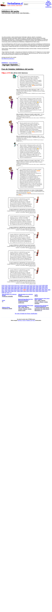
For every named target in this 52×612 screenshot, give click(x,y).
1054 (24, 291)
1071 (21, 289)
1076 (6, 289)
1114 (27, 285)
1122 (3, 285)
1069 (27, 289)
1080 (40, 288)
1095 (40, 287)
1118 (15, 285)
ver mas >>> (26, 302)
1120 (9, 285)
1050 (37, 291)
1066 (36, 289)
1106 (6, 287)
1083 (30, 288)
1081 (37, 288)
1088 (15, 288)
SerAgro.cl (20, 320)
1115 (24, 285)
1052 (30, 291)
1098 (30, 287)
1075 (9, 289)
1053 (27, 291)
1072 (18, 289)
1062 (49, 289)
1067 (33, 289)
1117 (18, 285)
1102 (18, 287)
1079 (43, 288)
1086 (21, 288)
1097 (33, 287)
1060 (6, 291)
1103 (15, 287)
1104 (12, 287)
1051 (33, 291)
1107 (3, 287)
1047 (46, 291)
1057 (15, 291)
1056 (18, 291)
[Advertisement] (22, 25)
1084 (27, 288)
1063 (46, 289)
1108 (46, 285)
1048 (43, 291)
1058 (12, 291)
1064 (42, 289)
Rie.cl (34, 320)
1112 (33, 285)
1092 (3, 288)
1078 (46, 288)
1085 (24, 288)
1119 (12, 285)
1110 (40, 285)
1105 (9, 287)
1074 (12, 289)
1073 (15, 289)
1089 (12, 288)
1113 (30, 285)
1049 (40, 291)
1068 (30, 289)
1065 (39, 289)
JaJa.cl (24, 320)
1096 (37, 287)
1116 (21, 285)
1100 (24, 287)
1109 (43, 285)
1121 (6, 285)
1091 (6, 288)
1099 (27, 287)
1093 (46, 287)
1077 (3, 289)
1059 (9, 291)
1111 (37, 285)
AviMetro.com (29, 320)
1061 (3, 291)
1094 (43, 287)
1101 (21, 287)
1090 (9, 288)
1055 (21, 291)
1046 (3, 292)
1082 (33, 288)
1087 (18, 288)
